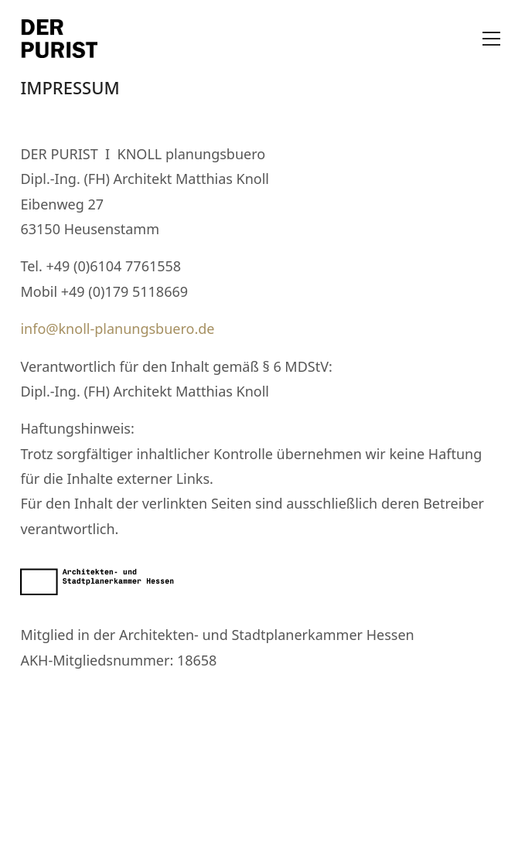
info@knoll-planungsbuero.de (117, 328)
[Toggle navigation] (491, 38)
